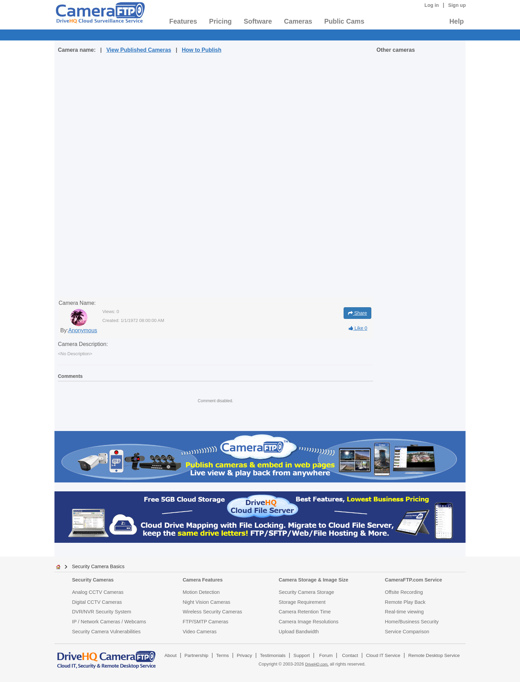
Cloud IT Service (383, 655)
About (170, 655)
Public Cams (344, 21)
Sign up (457, 5)
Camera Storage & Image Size (313, 580)
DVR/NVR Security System (101, 611)
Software (258, 21)
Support (302, 655)
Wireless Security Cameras (212, 611)
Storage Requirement (302, 602)
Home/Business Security (412, 621)
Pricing (220, 21)
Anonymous (82, 330)
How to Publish (202, 50)
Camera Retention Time (305, 611)
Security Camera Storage (306, 592)
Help (456, 21)
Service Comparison (407, 631)
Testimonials (273, 655)
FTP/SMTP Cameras (205, 621)
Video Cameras (199, 631)
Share (357, 313)
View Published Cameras (138, 50)
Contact (350, 655)
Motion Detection (201, 592)
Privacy (244, 655)
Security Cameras (93, 580)
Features (183, 21)
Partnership (197, 655)
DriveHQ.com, (317, 664)
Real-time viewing (404, 611)
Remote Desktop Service (434, 655)
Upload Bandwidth (299, 631)
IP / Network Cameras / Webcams (109, 621)
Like (358, 328)
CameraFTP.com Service (413, 580)
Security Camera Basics (98, 566)
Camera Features (203, 580)
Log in (431, 5)
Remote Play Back (405, 602)
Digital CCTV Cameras (97, 602)
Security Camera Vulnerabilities (106, 631)
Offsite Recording (404, 592)
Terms (222, 655)
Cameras (298, 21)
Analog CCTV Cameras (97, 592)
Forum (326, 655)
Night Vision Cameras (206, 602)
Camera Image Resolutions (308, 621)
